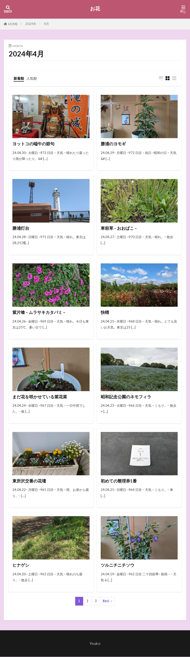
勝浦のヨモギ (114, 144)
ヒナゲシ (21, 565)
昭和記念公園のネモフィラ (127, 397)
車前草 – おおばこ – (120, 228)
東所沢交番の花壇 (30, 481)
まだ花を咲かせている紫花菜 (41, 397)
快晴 (105, 312)
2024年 (30, 24)
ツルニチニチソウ (118, 565)
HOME (13, 24)
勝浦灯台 (21, 228)
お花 (95, 8)
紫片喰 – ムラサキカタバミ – (40, 312)
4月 (46, 24)
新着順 (19, 78)
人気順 (32, 78)
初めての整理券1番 (120, 481)
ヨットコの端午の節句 (34, 144)
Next (106, 601)
